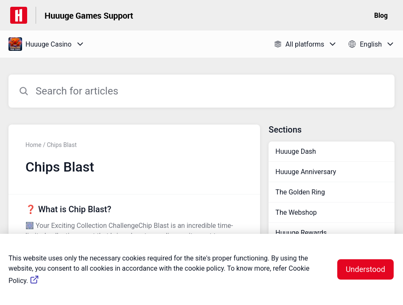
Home (33, 144)
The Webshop (295, 212)
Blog (381, 15)
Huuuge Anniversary (305, 172)
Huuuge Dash (295, 151)
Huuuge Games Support (89, 15)
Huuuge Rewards (301, 233)
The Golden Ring (300, 192)
